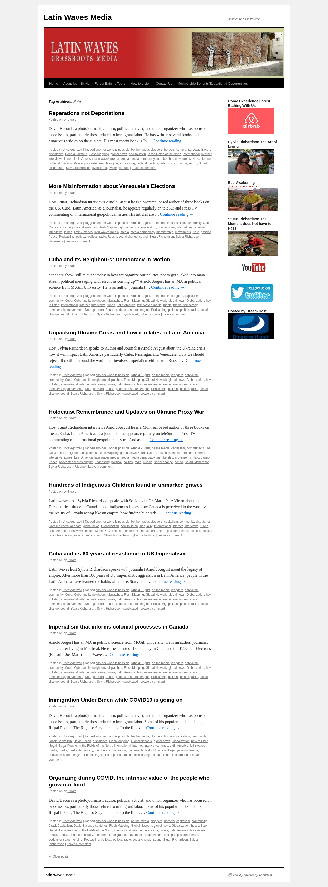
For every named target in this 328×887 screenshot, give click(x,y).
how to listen (137, 154)
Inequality (145, 526)
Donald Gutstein (76, 154)
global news (119, 154)
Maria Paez (103, 531)
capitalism (178, 223)
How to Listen (140, 83)
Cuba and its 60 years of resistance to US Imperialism (117, 553)
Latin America (83, 159)
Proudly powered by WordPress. (253, 875)
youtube (123, 168)
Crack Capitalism (60, 741)
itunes (68, 159)
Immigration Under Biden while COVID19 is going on (116, 700)
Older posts (58, 856)
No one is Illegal (164, 750)
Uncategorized (72, 149)
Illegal (53, 746)
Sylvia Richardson (78, 168)
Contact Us (164, 83)
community (183, 149)
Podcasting (127, 163)
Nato (195, 159)
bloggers (156, 149)
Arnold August (140, 223)
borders (169, 149)
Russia (112, 236)
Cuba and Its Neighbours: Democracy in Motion (109, 259)
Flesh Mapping (99, 154)
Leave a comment (144, 168)
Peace (78, 163)
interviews (55, 159)
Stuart (71, 119)
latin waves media (106, 159)
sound (193, 163)
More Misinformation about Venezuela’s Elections (112, 186)
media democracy (143, 159)
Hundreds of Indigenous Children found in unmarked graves (126, 485)
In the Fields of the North (164, 154)
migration (119, 750)
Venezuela (56, 241)
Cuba (206, 223)
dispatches (56, 154)
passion (66, 163)
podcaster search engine (101, 163)
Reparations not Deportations (86, 113)
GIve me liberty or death (65, 526)
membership (164, 159)
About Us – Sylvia (76, 83)
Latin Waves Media (78, 17)
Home (53, 83)
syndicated (99, 168)
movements (183, 159)
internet (206, 154)
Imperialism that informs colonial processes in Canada (118, 627)
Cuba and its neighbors (64, 227)
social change (177, 163)
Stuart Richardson (161, 236)
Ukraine (80, 467)
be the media (140, 149)
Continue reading (170, 141)
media (124, 159)
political (142, 163)
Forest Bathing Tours (110, 83)
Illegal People (67, 746)
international (191, 154)
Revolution (64, 535)
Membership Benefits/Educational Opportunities (212, 83)
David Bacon (201, 149)
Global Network (156, 300)
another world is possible (112, 149)
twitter (113, 168)
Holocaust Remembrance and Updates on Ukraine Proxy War (126, 412)
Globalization (147, 227)
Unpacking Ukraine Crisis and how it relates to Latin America (126, 332)
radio (163, 163)
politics (153, 163)
